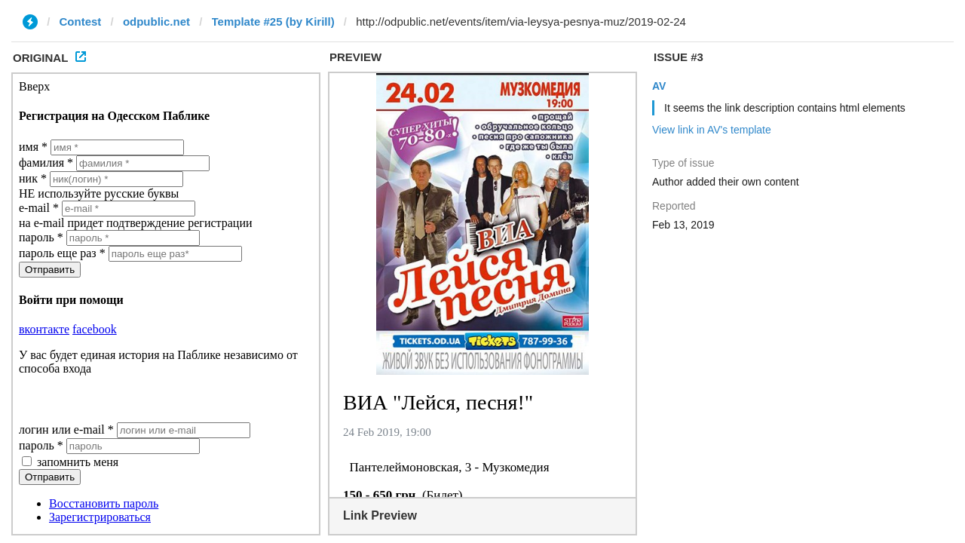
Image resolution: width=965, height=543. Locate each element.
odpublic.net (156, 21)
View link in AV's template (711, 130)
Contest (81, 21)
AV (659, 86)
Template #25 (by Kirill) (273, 21)
